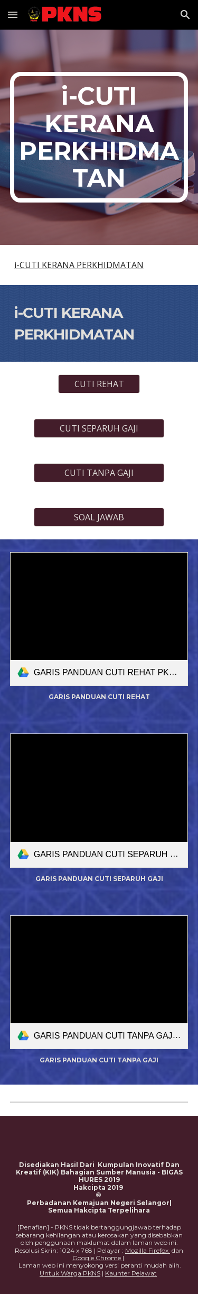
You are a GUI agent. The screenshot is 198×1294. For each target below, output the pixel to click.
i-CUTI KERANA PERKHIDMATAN (79, 265)
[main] (99, 137)
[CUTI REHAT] (99, 384)
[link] (99, 619)
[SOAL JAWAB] (98, 517)
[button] (12, 14)
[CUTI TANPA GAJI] (98, 472)
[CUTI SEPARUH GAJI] (98, 428)
